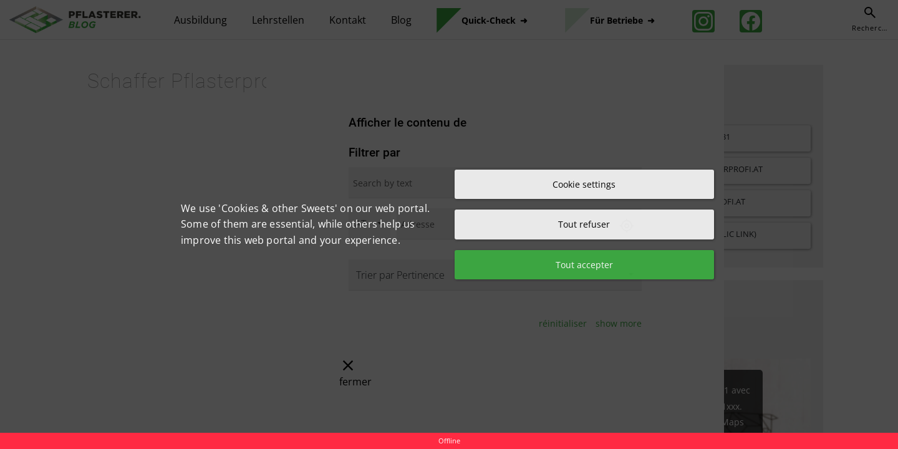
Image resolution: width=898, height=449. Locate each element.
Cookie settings (584, 184)
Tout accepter (584, 265)
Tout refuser (584, 224)
